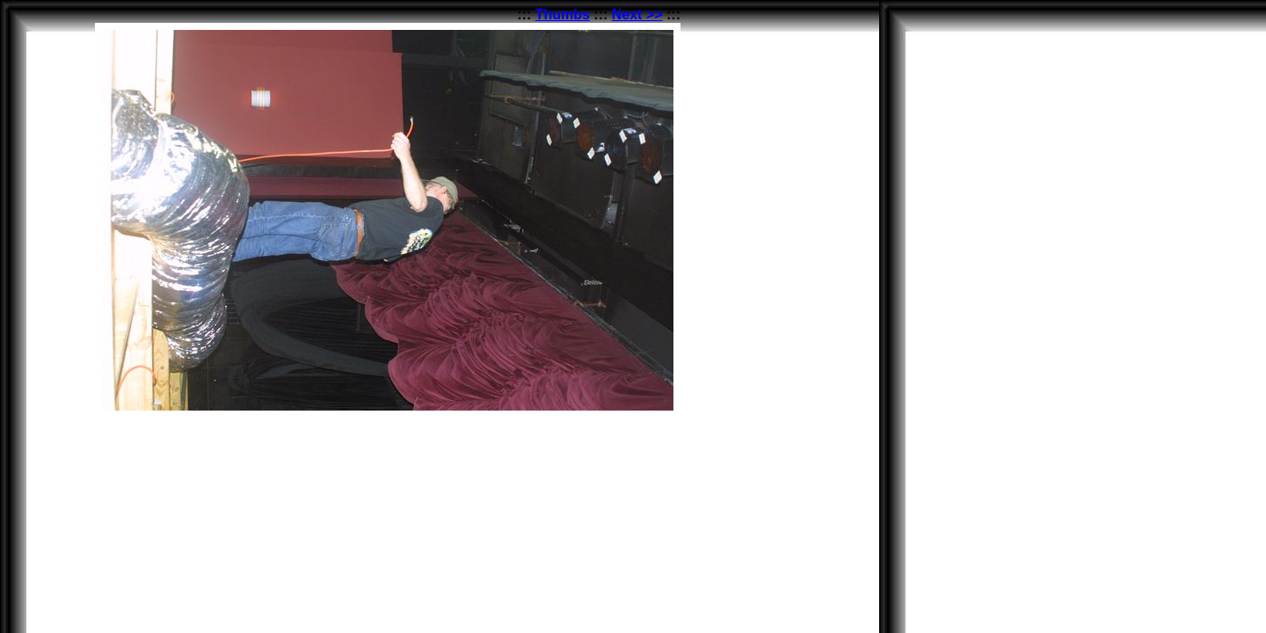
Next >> (637, 14)
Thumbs (562, 14)
